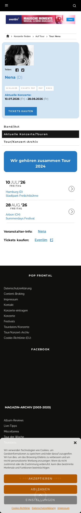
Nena (42, 231)
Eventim (41, 240)
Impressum (63, 508)
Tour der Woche (14, 434)
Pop (41, 88)
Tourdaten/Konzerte (16, 325)
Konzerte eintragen (16, 308)
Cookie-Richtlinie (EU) (17, 336)
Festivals (9, 319)
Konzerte (9, 314)
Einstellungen (40, 500)
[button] (75, 443)
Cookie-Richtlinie (21, 508)
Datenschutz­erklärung (44, 508)
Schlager (12, 88)
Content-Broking (14, 292)
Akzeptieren (40, 478)
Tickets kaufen (20, 111)
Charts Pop (28, 88)
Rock (49, 88)
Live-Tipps (10, 424)
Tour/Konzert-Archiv (16, 330)
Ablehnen (40, 489)
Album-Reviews (14, 418)
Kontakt (9, 302)
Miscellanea (11, 429)
